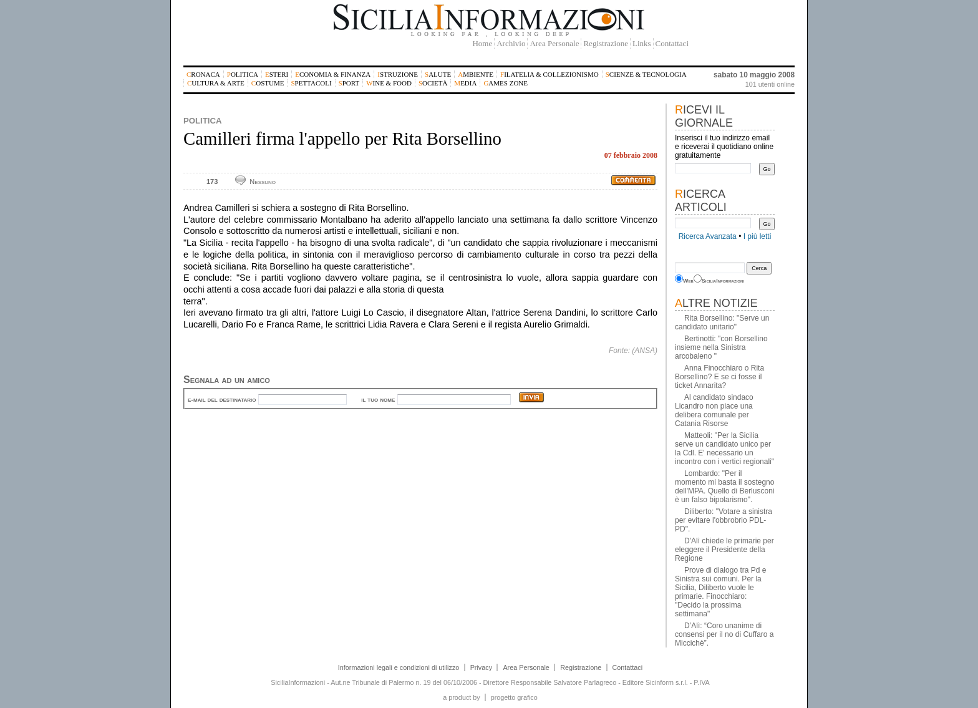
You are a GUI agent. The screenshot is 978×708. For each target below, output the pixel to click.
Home (482, 43)
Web (688, 281)
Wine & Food (389, 83)
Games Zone (505, 83)
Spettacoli (311, 83)
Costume (267, 83)
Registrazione (605, 43)
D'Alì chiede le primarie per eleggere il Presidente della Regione (724, 549)
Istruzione (397, 74)
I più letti (757, 236)
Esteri (276, 74)
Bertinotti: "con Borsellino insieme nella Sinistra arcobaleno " (721, 347)
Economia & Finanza (332, 74)
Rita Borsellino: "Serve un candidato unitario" (722, 322)
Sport (349, 83)
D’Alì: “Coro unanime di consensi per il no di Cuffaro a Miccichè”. (724, 634)
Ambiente (475, 74)
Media (465, 83)
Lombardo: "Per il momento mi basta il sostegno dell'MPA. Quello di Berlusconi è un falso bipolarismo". (724, 486)
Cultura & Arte (215, 83)
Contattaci (672, 43)
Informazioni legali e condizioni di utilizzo (398, 667)
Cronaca (203, 74)
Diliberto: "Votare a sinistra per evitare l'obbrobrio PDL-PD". (723, 520)
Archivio (510, 43)
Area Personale (554, 43)
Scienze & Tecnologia (646, 74)
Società (433, 83)
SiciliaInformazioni (723, 281)
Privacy (481, 667)
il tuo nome (378, 399)
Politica (242, 74)
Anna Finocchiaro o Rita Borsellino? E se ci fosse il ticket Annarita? (719, 377)
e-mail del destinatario (222, 399)
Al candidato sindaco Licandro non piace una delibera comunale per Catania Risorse (714, 410)
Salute (438, 74)
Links (641, 43)
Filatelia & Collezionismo (549, 74)
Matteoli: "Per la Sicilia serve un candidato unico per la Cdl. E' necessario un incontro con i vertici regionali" (724, 448)
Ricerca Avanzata (708, 236)
